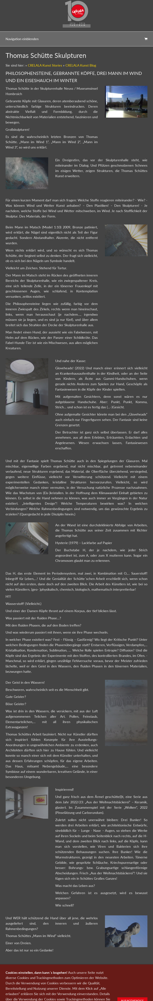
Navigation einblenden (22, 39)
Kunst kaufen (21, 970)
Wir (67, 970)
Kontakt (57, 970)
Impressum (111, 970)
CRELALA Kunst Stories (45, 65)
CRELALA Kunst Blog (80, 65)
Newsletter (79, 970)
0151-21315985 (52, 976)
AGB (123, 970)
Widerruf (134, 970)
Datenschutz (95, 970)
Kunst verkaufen (40, 970)
